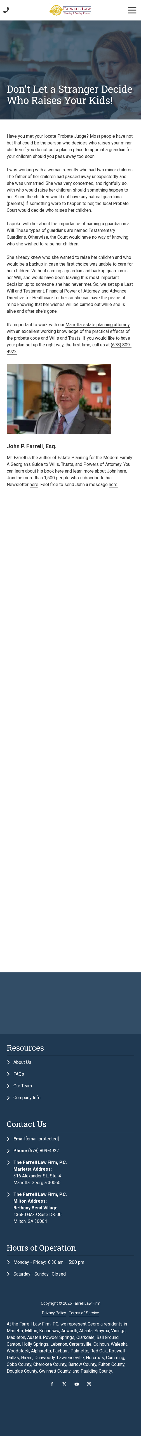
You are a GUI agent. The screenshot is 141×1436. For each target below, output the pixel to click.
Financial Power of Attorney (73, 291)
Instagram (89, 1384)
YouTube (76, 1384)
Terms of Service (84, 1313)
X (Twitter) (64, 1384)
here (59, 471)
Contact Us (14, 10)
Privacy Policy (54, 1313)
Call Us (6, 10)
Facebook (52, 1384)
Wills (54, 338)
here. (113, 484)
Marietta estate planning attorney (97, 324)
